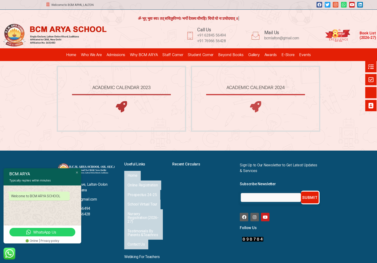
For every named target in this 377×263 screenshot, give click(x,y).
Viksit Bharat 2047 (186, 195)
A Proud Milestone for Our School (199, 184)
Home (71, 54)
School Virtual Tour (141, 189)
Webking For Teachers (142, 222)
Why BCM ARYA (144, 54)
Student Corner (200, 54)
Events (305, 54)
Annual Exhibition (185, 173)
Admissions (116, 54)
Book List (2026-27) (368, 35)
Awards (271, 54)
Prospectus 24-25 (141, 183)
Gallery (254, 54)
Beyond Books (231, 54)
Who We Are (91, 54)
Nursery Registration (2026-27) (143, 196)
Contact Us (135, 212)
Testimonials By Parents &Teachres (142, 205)
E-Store (287, 54)
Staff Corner (172, 54)
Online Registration (142, 178)
